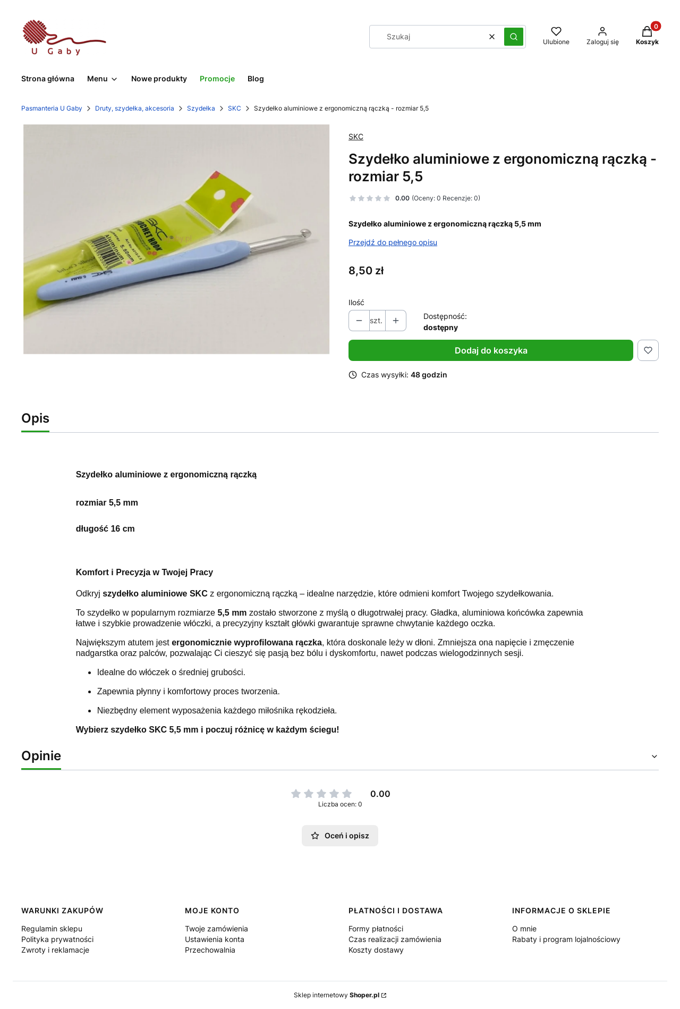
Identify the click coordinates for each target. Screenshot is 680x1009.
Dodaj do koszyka (491, 350)
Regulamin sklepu (51, 928)
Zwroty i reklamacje (55, 949)
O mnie (524, 928)
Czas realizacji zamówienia (394, 939)
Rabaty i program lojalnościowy (566, 939)
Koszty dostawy (376, 949)
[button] (513, 37)
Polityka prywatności (57, 939)
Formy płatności (375, 928)
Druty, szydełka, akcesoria (134, 108)
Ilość (356, 302)
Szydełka (201, 108)
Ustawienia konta (214, 939)
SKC (234, 108)
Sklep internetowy (336, 995)
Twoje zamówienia (216, 928)
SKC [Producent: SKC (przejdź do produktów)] (355, 136)
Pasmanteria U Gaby (51, 108)
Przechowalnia (210, 949)
